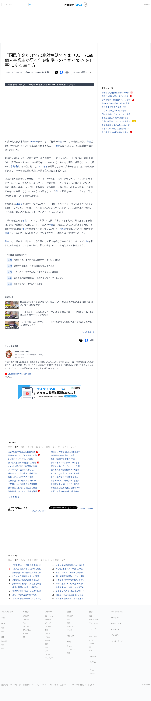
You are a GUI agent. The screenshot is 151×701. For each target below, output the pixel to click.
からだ (91, 640)
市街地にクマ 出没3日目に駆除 (21, 452)
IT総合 (25, 633)
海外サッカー (49, 616)
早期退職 (14, 166)
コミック (92, 673)
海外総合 (4, 641)
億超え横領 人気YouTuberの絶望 (116, 125)
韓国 (2, 645)
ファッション (93, 623)
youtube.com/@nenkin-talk (19, 374)
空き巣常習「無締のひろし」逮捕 (116, 100)
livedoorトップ (15, 685)
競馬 (46, 644)
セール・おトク (117, 641)
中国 (2, 648)
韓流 (68, 623)
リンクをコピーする (67, 72)
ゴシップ (56, 447)
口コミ (19, 204)
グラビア (70, 626)
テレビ (69, 630)
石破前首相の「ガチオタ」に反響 (65, 466)
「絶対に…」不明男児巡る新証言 (22, 484)
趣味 (58, 145)
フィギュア (49, 658)
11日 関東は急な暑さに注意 (63, 455)
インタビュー (116, 635)
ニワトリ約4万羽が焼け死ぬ (24, 595)
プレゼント (71, 649)
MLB (46, 630)
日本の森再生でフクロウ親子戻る (116, 121)
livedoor (147, 5)
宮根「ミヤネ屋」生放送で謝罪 (115, 129)
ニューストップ (7, 612)
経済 (36, 560)
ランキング (115, 618)
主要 (10, 447)
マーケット (27, 619)
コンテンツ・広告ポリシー (60, 685)
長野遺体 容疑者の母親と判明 (114, 107)
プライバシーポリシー (40, 685)
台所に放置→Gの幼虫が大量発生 (65, 491)
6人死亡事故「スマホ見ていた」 (70, 569)
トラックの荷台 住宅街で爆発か (64, 477)
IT (41, 560)
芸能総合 (70, 616)
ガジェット (27, 626)
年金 (60, 141)
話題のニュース (117, 624)
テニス (47, 637)
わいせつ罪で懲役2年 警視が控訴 (22, 466)
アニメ (91, 666)
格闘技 (47, 640)
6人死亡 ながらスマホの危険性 (21, 459)
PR (24, 637)
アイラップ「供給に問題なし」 (21, 470)
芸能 (48, 447)
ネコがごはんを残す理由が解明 (115, 118)
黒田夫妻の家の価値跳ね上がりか (22, 480)
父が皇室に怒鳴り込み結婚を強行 (22, 488)
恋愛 (90, 616)
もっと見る (87, 332)
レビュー (70, 646)
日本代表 (48, 619)
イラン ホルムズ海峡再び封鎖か (69, 572)
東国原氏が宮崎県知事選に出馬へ (26, 580)
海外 (23, 447)
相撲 (46, 647)
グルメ (91, 650)
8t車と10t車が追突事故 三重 (63, 459)
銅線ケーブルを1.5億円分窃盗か (69, 595)
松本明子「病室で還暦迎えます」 (70, 580)
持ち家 (63, 229)
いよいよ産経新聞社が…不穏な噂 (70, 565)
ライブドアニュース (73, 4)
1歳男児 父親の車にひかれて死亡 (26, 569)
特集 (68, 653)
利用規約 (26, 685)
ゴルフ (47, 633)
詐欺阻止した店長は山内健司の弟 (65, 488)
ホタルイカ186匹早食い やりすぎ (65, 463)
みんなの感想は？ (81, 72)
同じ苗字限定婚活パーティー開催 (70, 576)
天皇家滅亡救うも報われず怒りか (70, 591)
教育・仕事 (93, 636)
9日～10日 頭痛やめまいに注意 (25, 576)
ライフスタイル (94, 619)
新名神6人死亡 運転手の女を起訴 (65, 480)
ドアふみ (86, 4)
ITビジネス (27, 630)
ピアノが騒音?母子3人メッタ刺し (26, 598)
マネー (91, 643)
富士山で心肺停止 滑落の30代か (115, 93)
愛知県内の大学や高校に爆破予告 (22, 473)
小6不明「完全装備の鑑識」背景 (116, 103)
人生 (86, 241)
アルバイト (42, 166)
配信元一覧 (115, 629)
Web (24, 623)
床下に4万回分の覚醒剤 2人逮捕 (22, 463)
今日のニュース (117, 612)
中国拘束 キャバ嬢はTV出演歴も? (70, 587)
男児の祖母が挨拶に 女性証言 (25, 587)
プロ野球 (48, 626)
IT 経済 (30, 447)
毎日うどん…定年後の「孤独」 (21, 477)
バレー (47, 654)
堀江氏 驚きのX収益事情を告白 (115, 132)
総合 (10, 560)
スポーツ (39, 447)
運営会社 (4, 685)
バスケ (47, 651)
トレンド (72, 447)
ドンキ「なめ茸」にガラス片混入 (65, 473)
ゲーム (91, 670)
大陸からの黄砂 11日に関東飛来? (65, 452)
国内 (16, 447)
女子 (64, 447)
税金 (7, 233)
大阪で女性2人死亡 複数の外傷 (115, 96)
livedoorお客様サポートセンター (84, 685)
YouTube (33, 141)
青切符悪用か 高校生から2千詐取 (65, 484)
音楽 (68, 619)
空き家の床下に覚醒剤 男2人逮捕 (65, 470)
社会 (2, 628)
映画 (69, 642)
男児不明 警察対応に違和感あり (69, 598)
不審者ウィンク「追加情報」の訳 (22, 455)
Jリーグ (48, 623)
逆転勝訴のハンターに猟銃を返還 (22, 491)
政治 (23, 560)
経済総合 (26, 616)
